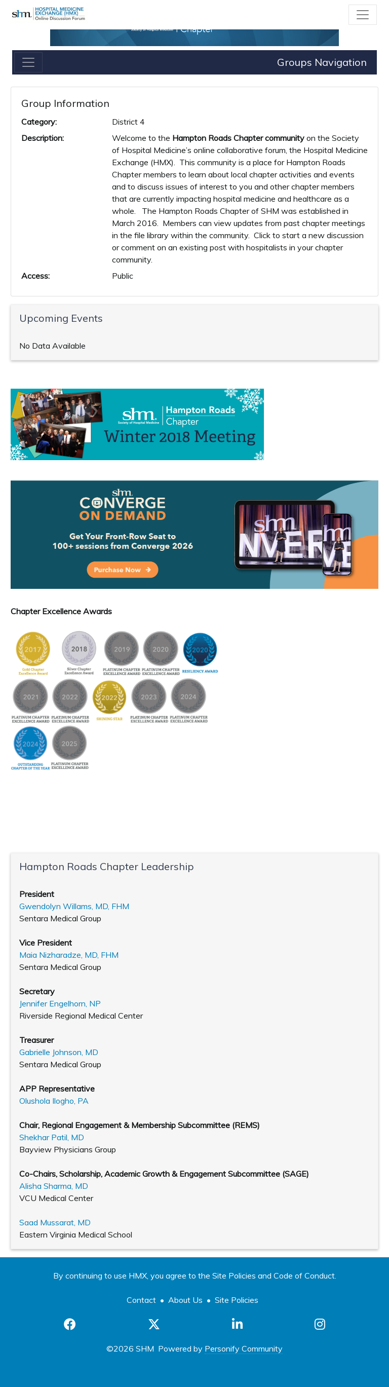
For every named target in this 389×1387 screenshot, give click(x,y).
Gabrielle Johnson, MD (58, 1052)
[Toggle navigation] (28, 62)
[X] (154, 1324)
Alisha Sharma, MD (53, 1186)
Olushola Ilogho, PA (54, 1101)
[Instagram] (319, 1324)
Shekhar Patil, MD (51, 1137)
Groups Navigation (322, 62)
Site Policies (236, 1300)
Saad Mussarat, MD (55, 1222)
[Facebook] (70, 1324)
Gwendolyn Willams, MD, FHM (74, 906)
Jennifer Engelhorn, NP (60, 1003)
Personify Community (244, 1348)
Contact (141, 1300)
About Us (185, 1300)
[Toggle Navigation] (362, 15)
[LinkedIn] (237, 1324)
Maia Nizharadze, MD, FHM (69, 955)
